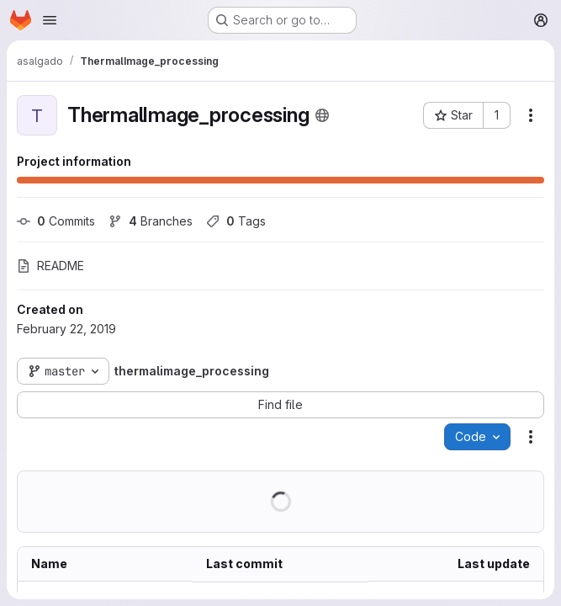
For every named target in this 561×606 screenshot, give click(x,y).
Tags (236, 221)
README (50, 265)
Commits (56, 221)
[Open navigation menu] (49, 20)
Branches (150, 221)
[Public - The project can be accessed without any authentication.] (322, 115)
